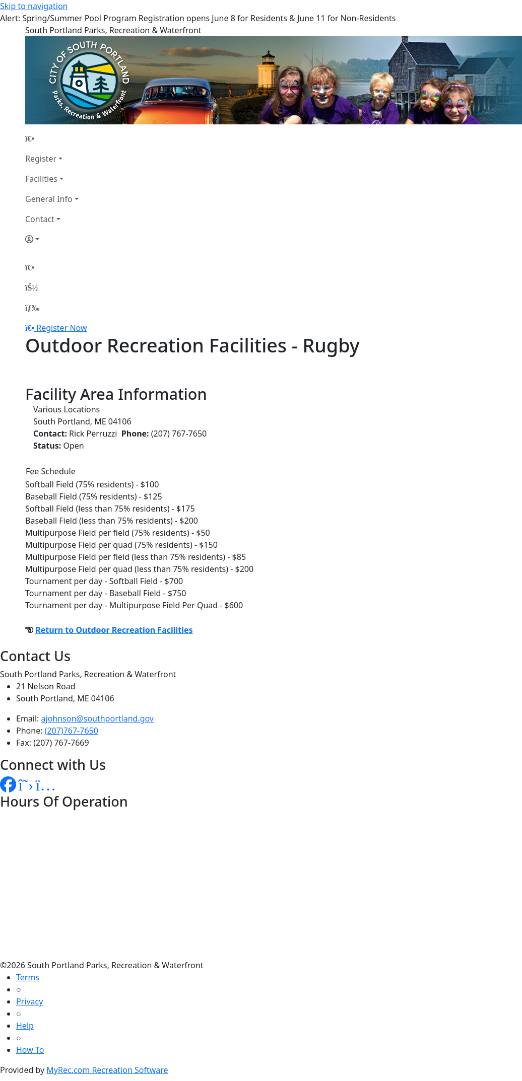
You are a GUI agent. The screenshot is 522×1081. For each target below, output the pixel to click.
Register (40, 158)
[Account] (52, 239)
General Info (49, 198)
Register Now (61, 327)
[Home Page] (52, 138)
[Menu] (32, 308)
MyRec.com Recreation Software (107, 1069)
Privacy (29, 1001)
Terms (27, 977)
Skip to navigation (34, 6)
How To (30, 1049)
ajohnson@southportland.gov (97, 718)
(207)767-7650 (71, 730)
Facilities (41, 178)
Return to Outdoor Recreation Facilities (113, 629)
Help (25, 1025)
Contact (39, 219)
